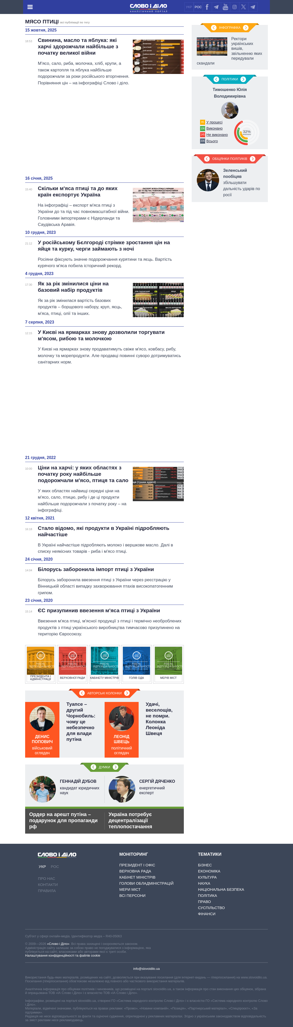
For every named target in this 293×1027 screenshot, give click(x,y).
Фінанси (207, 914)
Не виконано (217, 135)
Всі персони (132, 895)
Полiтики (230, 79)
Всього (212, 141)
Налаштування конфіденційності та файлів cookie (62, 955)
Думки (104, 767)
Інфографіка (229, 27)
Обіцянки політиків (229, 159)
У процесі (214, 122)
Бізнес (205, 865)
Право (204, 901)
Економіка (209, 871)
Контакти (48, 884)
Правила (47, 890)
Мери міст (130, 889)
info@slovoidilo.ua (146, 969)
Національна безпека (221, 889)
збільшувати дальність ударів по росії (241, 182)
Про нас (46, 878)
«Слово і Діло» (58, 944)
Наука (204, 883)
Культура (207, 877)
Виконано (214, 128)
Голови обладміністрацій (146, 883)
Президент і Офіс (137, 865)
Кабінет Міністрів (137, 877)
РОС (198, 7)
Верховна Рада (135, 871)
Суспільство (211, 908)
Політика (207, 895)
